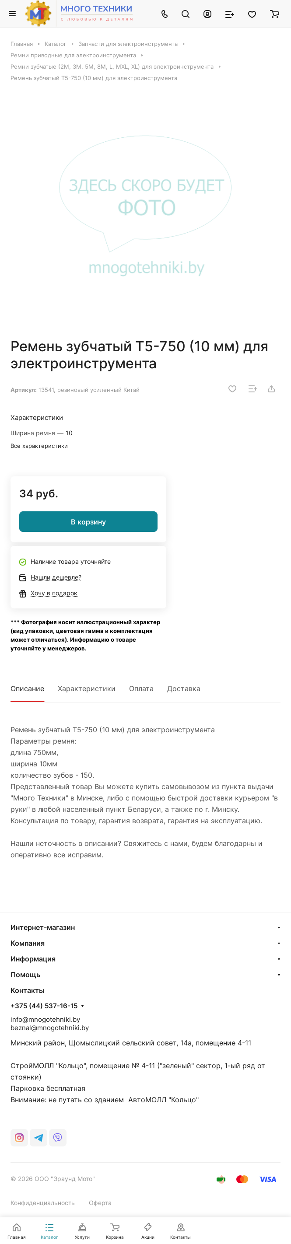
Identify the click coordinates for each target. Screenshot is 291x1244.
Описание (27, 688)
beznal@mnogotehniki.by (50, 1028)
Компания (28, 943)
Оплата (141, 688)
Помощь (25, 974)
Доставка (183, 688)
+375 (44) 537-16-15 (44, 1006)
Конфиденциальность (43, 1202)
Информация (33, 958)
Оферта (100, 1202)
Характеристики (87, 688)
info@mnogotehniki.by (45, 1019)
